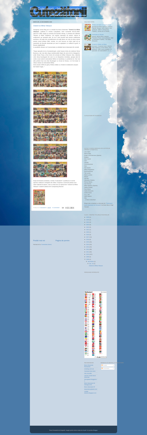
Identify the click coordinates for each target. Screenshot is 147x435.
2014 (87, 244)
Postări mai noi (39, 241)
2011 (87, 252)
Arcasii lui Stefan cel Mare (99, 44)
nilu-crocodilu (88, 373)
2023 (87, 224)
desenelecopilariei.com (90, 389)
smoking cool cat (89, 369)
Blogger (95, 430)
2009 (87, 256)
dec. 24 (91, 263)
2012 (87, 249)
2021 (87, 229)
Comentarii (105, 368)
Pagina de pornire (62, 241)
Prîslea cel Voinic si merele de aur (101, 25)
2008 (87, 259)
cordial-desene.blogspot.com (90, 392)
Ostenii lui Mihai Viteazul (42, 26)
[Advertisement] (57, 225)
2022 (87, 227)
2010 (87, 254)
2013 (87, 247)
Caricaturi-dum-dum (89, 371)
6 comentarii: (56, 207)
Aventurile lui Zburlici (98, 34)
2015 (87, 242)
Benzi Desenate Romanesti (88, 365)
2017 (87, 237)
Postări (104, 365)
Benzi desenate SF (89, 387)
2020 (87, 232)
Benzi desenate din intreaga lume (89, 383)
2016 (87, 239)
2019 (87, 234)
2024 (87, 222)
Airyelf (84, 430)
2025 (87, 219)
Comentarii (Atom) (46, 244)
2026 (87, 217)
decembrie (91, 261)
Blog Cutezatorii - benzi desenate (55, 9)
